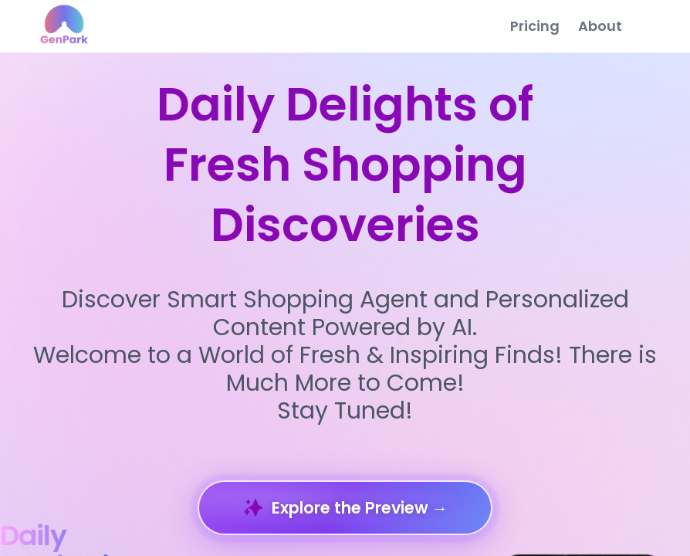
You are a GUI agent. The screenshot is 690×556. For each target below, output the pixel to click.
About (600, 26)
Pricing (535, 26)
